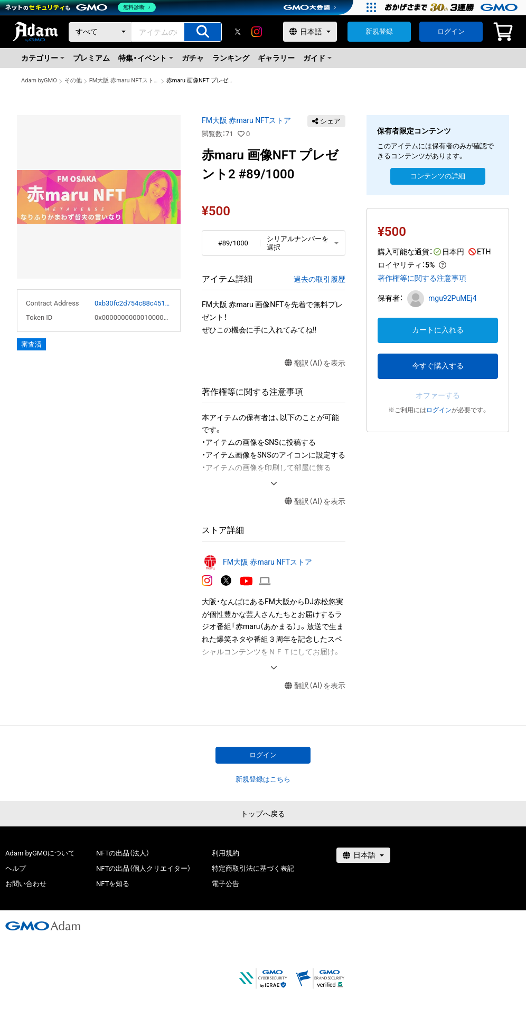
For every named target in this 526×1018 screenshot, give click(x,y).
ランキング (230, 58)
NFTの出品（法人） (122, 853)
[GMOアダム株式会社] (42, 925)
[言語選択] (310, 32)
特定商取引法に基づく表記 (253, 868)
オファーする (438, 395)
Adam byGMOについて (40, 853)
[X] (237, 31)
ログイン (451, 31)
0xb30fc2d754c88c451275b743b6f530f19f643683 (133, 303)
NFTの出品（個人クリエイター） (143, 868)
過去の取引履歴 (319, 279)
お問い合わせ (25, 884)
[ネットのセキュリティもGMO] (81, 7)
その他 (73, 80)
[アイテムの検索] (203, 32)
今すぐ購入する (438, 365)
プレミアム (91, 58)
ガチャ (193, 58)
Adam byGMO (39, 80)
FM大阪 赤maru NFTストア (124, 80)
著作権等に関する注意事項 (422, 278)
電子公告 (225, 884)
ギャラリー (276, 58)
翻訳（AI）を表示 (315, 363)
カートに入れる (438, 330)
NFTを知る (112, 884)
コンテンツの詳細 (437, 176)
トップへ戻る (263, 814)
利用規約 (225, 853)
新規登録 (379, 31)
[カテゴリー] (100, 32)
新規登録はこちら (263, 779)
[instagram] (256, 31)
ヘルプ (15, 868)
